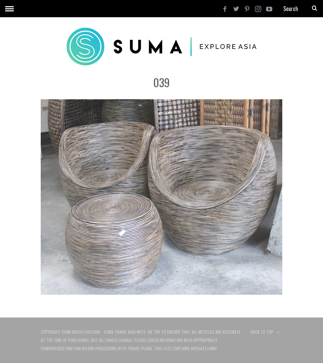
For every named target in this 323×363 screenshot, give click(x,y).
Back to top (266, 332)
